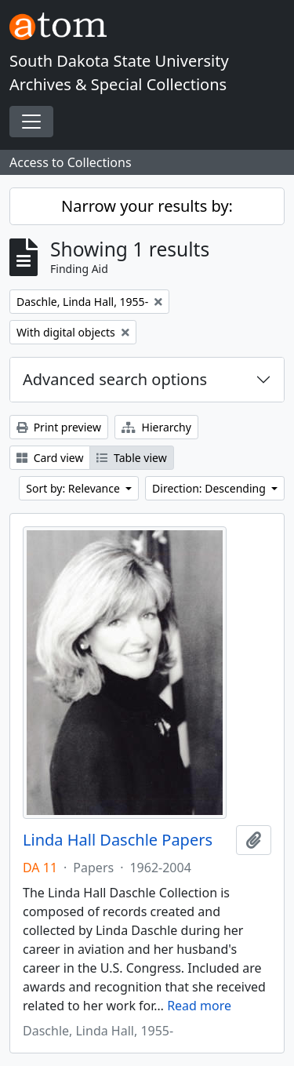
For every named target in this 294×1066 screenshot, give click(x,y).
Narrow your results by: (147, 205)
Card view (49, 457)
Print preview (58, 427)
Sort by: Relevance (74, 488)
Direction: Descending (210, 488)
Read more (199, 1005)
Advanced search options (115, 379)
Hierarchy (156, 427)
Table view (131, 457)
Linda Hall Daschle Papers (117, 840)
